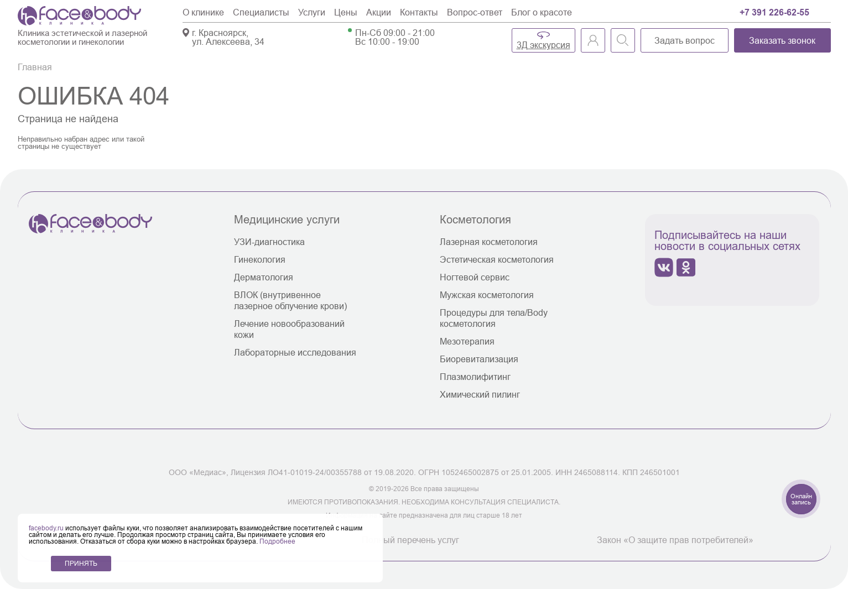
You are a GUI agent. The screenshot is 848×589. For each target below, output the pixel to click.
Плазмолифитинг (475, 377)
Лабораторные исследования (295, 352)
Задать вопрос (684, 40)
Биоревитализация (479, 359)
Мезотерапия (467, 341)
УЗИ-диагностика (269, 242)
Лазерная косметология (489, 242)
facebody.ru (47, 528)
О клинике (203, 12)
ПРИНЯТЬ (81, 563)
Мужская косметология (487, 295)
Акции (378, 12)
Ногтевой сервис (474, 277)
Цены (345, 12)
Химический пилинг (480, 394)
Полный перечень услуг (410, 539)
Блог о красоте (541, 12)
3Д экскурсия (543, 45)
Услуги (311, 12)
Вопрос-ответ (474, 12)
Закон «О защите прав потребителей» (675, 539)
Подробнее (277, 541)
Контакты (419, 12)
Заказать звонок (782, 40)
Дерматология (263, 277)
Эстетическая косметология (497, 259)
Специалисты (261, 12)
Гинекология (259, 259)
